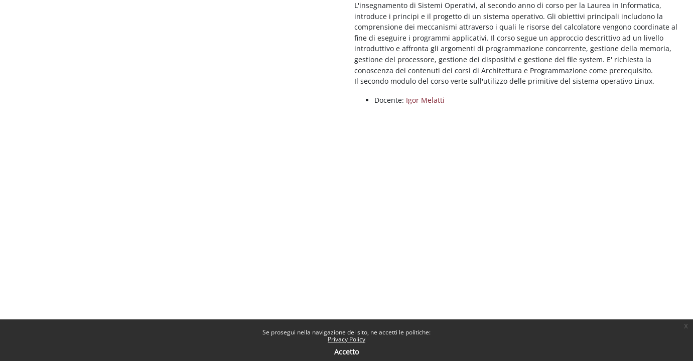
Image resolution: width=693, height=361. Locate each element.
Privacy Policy (346, 339)
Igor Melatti (425, 100)
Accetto (346, 351)
